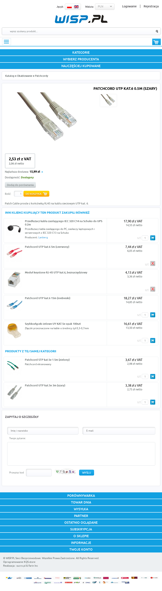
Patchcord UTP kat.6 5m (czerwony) (47, 246)
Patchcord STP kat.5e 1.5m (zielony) (47, 359)
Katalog (9, 75)
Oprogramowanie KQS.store (19, 561)
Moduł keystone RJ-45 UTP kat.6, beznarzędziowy (56, 272)
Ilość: (8, 193)
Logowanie (129, 6)
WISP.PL (81, 19)
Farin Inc (33, 565)
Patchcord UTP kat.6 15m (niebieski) (47, 298)
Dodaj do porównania (20, 185)
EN (76, 6)
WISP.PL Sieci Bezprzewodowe (23, 558)
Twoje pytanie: (17, 438)
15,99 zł (35, 172)
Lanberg (43, 237)
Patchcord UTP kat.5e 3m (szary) (45, 385)
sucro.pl (21, 565)
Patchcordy (41, 75)
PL (69, 6)
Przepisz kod (16, 472)
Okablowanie (24, 75)
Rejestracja (151, 6)
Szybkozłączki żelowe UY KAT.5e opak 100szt (53, 323)
